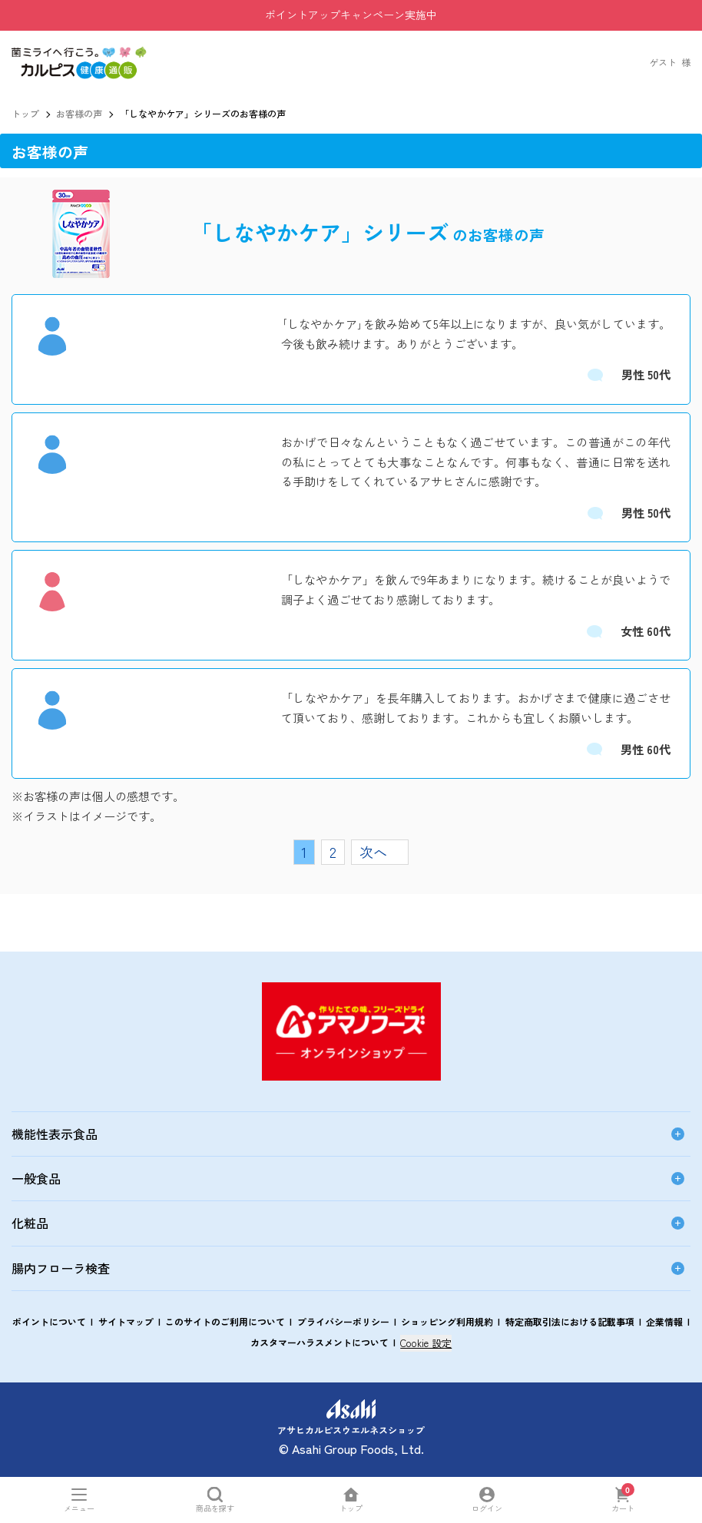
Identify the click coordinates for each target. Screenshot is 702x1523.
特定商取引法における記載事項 (569, 1321)
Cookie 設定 (426, 1343)
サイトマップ (126, 1321)
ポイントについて (49, 1321)
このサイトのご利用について (225, 1321)
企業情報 (664, 1321)
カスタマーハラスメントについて (319, 1342)
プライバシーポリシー (343, 1321)
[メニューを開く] (79, 1499)
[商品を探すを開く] (215, 1499)
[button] (79, 53)
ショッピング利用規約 (447, 1321)
